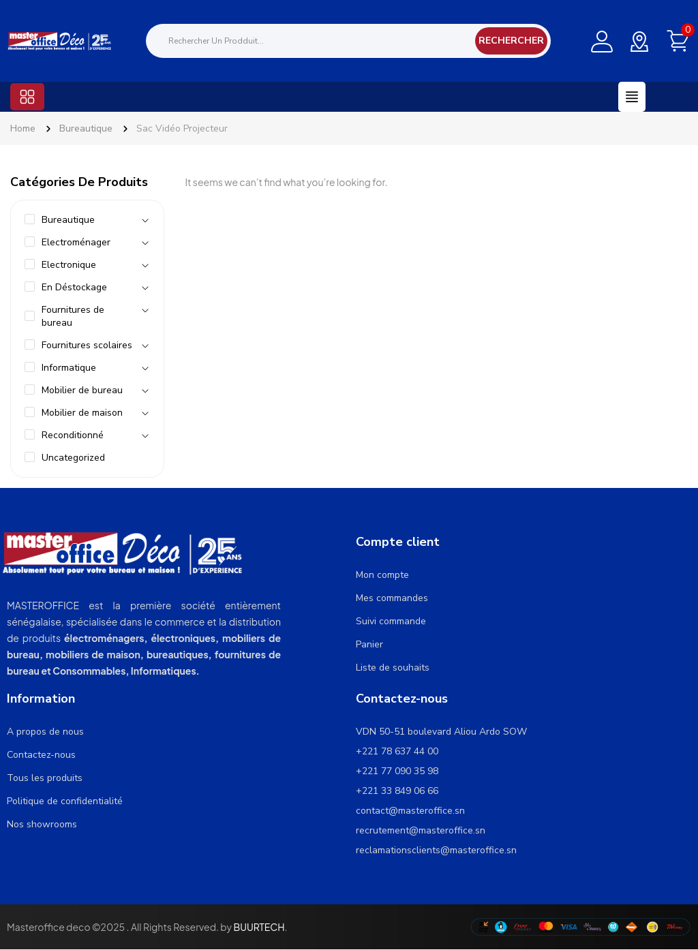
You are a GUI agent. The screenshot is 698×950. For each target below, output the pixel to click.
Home (22, 128)
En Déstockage (74, 287)
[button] (27, 96)
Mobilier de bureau (82, 390)
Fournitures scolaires (87, 345)
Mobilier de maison (82, 412)
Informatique (69, 367)
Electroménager (76, 242)
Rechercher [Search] (511, 40)
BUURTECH (258, 927)
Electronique (69, 264)
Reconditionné (73, 435)
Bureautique (85, 128)
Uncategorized (73, 457)
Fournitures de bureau (73, 316)
